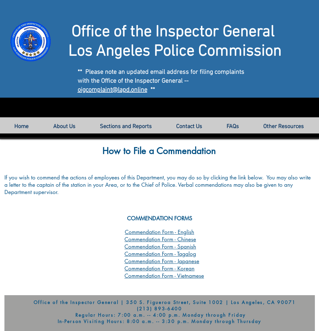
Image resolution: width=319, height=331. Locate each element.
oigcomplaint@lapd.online (112, 90)
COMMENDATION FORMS (159, 218)
